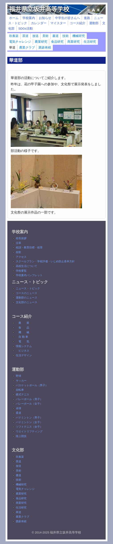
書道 (55, 36)
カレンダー (39, 23)
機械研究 (78, 36)
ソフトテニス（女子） (29, 426)
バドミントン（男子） (29, 417)
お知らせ (45, 18)
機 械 (24, 332)
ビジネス (24, 350)
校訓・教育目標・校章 (29, 247)
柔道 (18, 412)
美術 (45, 36)
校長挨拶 (21, 238)
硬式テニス (22, 394)
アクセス (21, 256)
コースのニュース (26, 293)
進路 (87, 18)
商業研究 (73, 41)
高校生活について (26, 266)
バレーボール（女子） (29, 403)
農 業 (24, 322)
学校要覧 (21, 270)
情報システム (24, 346)
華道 (12, 47)
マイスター (58, 23)
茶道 (25, 36)
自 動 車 (23, 336)
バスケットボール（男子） (32, 385)
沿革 (18, 243)
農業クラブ (27, 47)
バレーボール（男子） (29, 399)
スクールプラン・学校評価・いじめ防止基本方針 (45, 261)
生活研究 (90, 41)
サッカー (21, 380)
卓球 (18, 408)
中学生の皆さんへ (67, 18)
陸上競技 (21, 436)
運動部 (94, 23)
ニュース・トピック (28, 288)
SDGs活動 (25, 28)
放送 (35, 36)
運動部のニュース (26, 297)
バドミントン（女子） (29, 422)
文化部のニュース (26, 302)
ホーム (13, 18)
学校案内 (29, 18)
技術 (65, 36)
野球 (18, 376)
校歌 (18, 252)
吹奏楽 (13, 36)
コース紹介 (77, 23)
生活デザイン (24, 355)
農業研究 (41, 41)
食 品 (24, 327)
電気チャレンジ (20, 41)
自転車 (20, 389)
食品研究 (57, 41)
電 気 (24, 341)
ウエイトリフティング (29, 431)
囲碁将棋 (45, 47)
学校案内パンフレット (29, 275)
